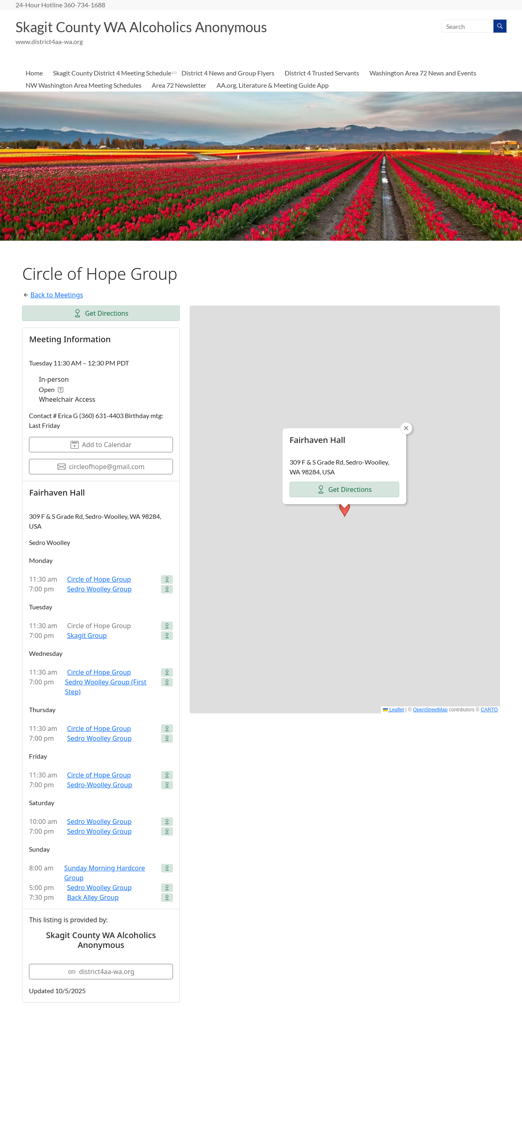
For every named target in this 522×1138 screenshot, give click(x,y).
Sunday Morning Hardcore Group (104, 873)
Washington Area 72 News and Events (422, 73)
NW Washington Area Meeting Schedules (84, 85)
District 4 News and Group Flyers (227, 73)
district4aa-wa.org (101, 972)
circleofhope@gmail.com (101, 467)
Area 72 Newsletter (179, 85)
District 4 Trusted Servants (322, 73)
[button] (344, 510)
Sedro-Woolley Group (99, 785)
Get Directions (100, 313)
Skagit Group (87, 635)
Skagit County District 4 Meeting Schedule (112, 73)
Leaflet (393, 710)
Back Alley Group (93, 897)
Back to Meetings (56, 295)
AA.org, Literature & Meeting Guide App (273, 85)
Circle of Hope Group (99, 579)
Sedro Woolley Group (99, 589)
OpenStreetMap (430, 710)
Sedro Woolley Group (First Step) (105, 687)
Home (34, 73)
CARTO (489, 710)
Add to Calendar (101, 445)
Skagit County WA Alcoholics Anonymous (147, 27)
